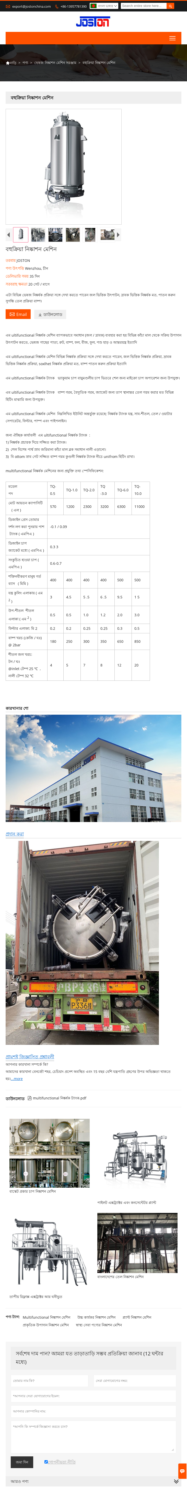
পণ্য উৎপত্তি (15, 268)
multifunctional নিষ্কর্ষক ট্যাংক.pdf (57, 1098)
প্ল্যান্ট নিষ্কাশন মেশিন (137, 1317)
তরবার (11, 260)
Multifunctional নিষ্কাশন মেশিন (46, 1317)
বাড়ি (11, 62)
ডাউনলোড (50, 314)
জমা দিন (22, 1462)
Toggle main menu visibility (172, 37)
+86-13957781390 (74, 6)
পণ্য (25, 62)
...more (17, 1078)
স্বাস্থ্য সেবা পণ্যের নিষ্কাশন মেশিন (99, 1325)
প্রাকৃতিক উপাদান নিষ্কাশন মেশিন (46, 1325)
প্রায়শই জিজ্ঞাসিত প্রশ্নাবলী (30, 1057)
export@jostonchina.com (31, 6)
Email (18, 314)
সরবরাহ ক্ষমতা (17, 284)
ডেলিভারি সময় (18, 276)
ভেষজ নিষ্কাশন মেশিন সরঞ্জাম (55, 62)
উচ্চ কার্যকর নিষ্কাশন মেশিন (96, 1317)
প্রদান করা (15, 834)
